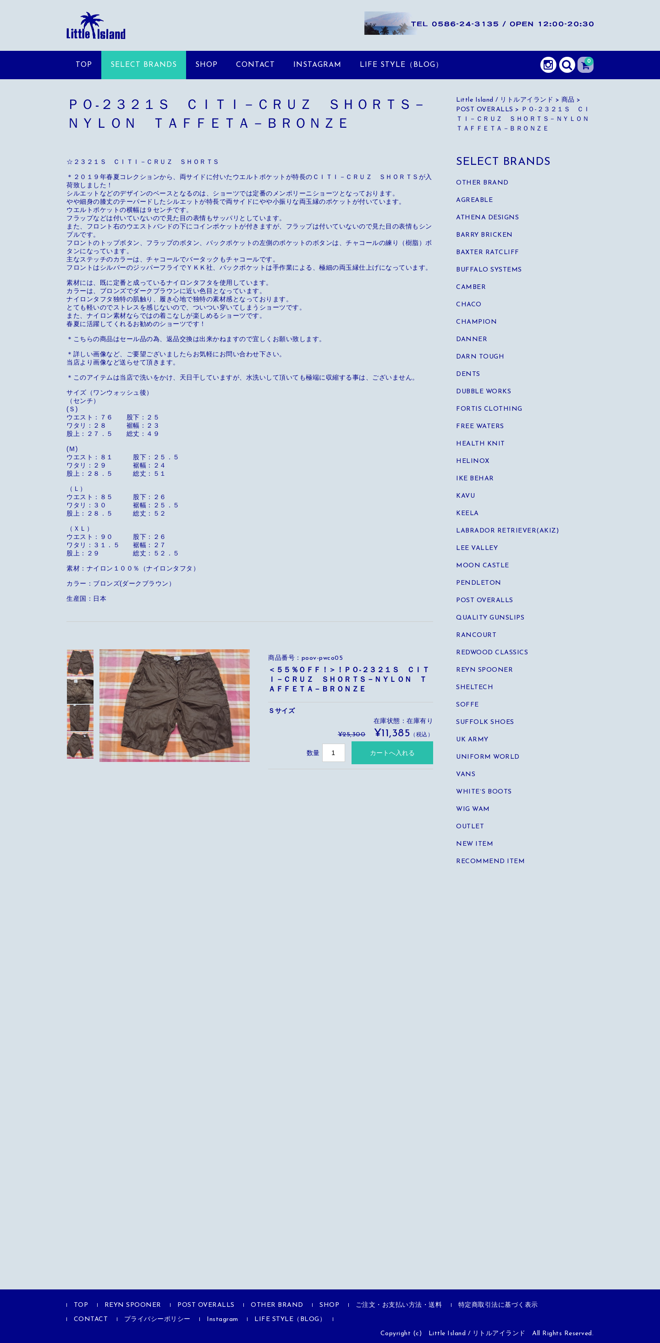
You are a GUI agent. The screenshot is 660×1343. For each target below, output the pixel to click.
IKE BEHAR (475, 478)
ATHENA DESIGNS (487, 217)
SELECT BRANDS (143, 65)
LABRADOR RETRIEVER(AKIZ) (507, 530)
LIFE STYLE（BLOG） (401, 65)
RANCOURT (476, 635)
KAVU (465, 496)
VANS (465, 774)
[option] (80, 663)
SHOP (206, 65)
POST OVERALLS (484, 600)
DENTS (468, 374)
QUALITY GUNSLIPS (490, 617)
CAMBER (471, 287)
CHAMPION (476, 322)
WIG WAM (473, 809)
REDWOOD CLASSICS (492, 652)
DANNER (471, 339)
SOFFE (467, 704)
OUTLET (470, 826)
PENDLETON (478, 583)
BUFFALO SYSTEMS (489, 269)
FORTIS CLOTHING (489, 409)
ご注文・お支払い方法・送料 (399, 1305)
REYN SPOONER (484, 670)
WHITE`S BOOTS (484, 791)
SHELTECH (474, 687)
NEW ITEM (474, 844)
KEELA (467, 513)
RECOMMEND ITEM (490, 861)
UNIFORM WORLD (488, 757)
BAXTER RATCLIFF (487, 252)
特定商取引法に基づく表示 (498, 1305)
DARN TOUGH (480, 356)
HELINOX (473, 461)
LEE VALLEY (477, 548)
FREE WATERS (480, 426)
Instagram (317, 65)
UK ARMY (472, 739)
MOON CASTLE (482, 565)
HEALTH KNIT (480, 443)
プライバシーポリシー (157, 1319)
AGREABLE (474, 200)
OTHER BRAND (482, 182)
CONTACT (255, 65)
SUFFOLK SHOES (485, 722)
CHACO (469, 304)
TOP (84, 65)
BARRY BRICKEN (484, 235)
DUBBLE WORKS (483, 391)
